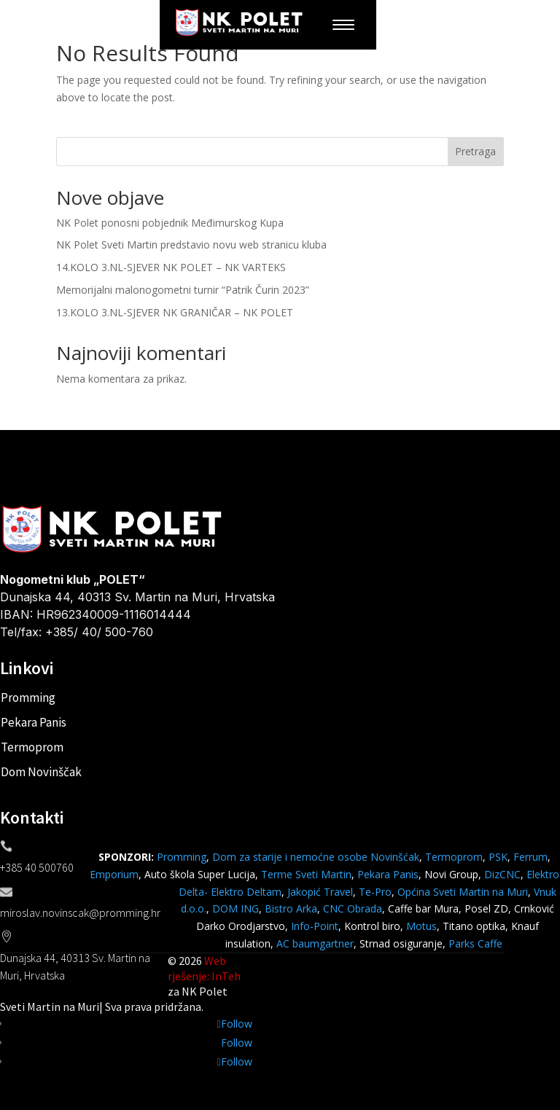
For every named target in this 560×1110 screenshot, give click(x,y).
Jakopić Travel (320, 892)
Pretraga (475, 151)
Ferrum (530, 857)
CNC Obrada (352, 908)
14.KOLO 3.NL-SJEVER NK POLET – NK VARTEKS (171, 267)
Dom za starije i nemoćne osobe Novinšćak (315, 857)
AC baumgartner (315, 943)
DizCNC (502, 874)
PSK (498, 857)
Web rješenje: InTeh (204, 968)
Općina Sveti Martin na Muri (462, 892)
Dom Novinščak (41, 772)
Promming (28, 697)
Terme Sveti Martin (306, 874)
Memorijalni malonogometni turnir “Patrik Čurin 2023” (182, 290)
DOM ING (235, 908)
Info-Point (313, 926)
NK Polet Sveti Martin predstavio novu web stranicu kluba (191, 244)
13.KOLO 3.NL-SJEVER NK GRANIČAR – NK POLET (174, 312)
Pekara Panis (33, 722)
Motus (421, 926)
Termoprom (32, 747)
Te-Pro (375, 892)
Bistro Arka (291, 908)
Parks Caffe (475, 943)
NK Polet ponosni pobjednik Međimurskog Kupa (170, 223)
